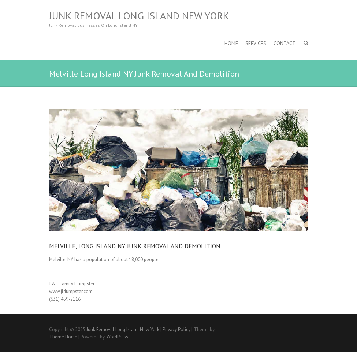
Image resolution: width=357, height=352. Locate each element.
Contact (284, 43)
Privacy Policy (176, 329)
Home (231, 43)
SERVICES (255, 43)
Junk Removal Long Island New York (139, 15)
